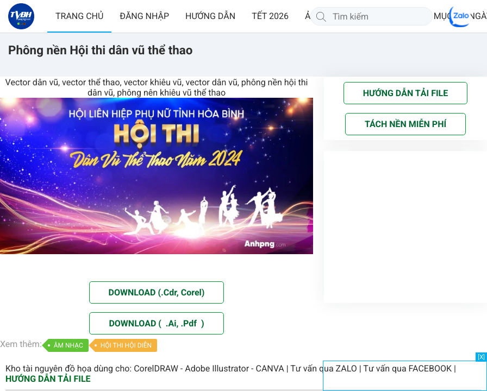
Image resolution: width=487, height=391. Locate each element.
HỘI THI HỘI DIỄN (126, 345)
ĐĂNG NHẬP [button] (144, 16)
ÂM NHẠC (68, 345)
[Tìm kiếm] (321, 16)
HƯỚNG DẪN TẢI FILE (48, 379)
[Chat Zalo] (460, 16)
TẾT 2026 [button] (270, 16)
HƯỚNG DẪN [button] (210, 16)
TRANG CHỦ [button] (79, 16)
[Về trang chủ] (21, 16)
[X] (481, 357)
